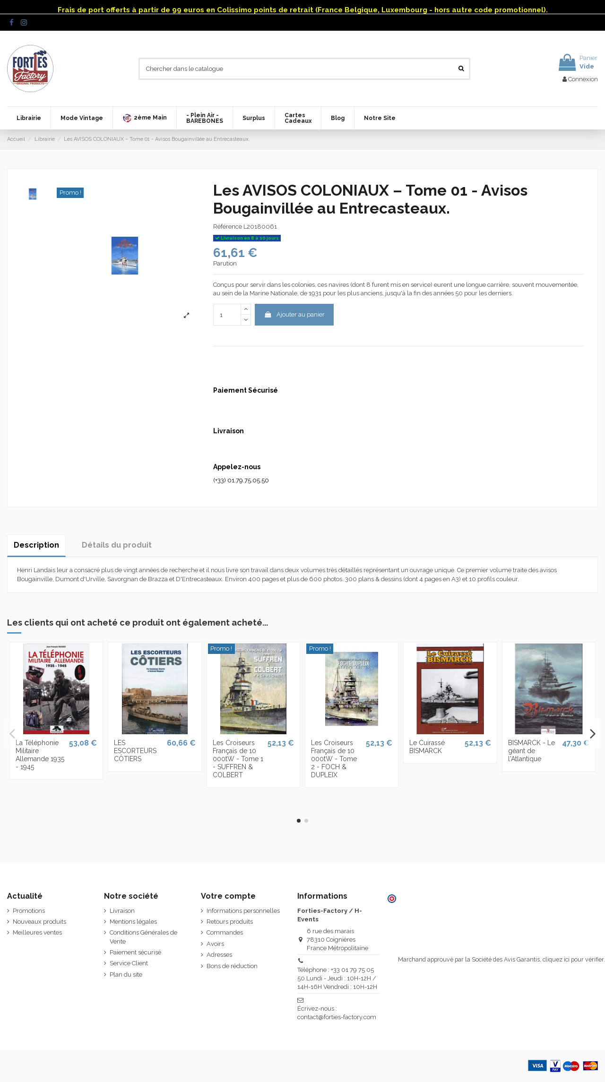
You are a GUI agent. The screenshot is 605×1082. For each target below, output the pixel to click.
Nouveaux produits (39, 921)
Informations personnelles (243, 910)
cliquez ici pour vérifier (573, 959)
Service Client (129, 963)
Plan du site (126, 974)
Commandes (225, 932)
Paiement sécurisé (135, 952)
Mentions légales (133, 921)
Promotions (29, 910)
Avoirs (215, 943)
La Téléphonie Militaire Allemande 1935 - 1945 (40, 754)
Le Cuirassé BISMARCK (427, 747)
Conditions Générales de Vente (143, 937)
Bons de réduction (232, 966)
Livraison (122, 910)
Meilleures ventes (37, 932)
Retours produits (230, 921)
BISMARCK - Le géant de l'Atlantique (531, 751)
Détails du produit (117, 545)
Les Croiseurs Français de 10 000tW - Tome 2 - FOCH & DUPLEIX (334, 758)
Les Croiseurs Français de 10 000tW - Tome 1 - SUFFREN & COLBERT (238, 758)
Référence (227, 226)
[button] (144, 118)
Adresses (219, 954)
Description (36, 545)
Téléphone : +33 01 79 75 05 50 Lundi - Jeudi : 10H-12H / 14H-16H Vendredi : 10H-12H (337, 978)
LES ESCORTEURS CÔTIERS (135, 751)
